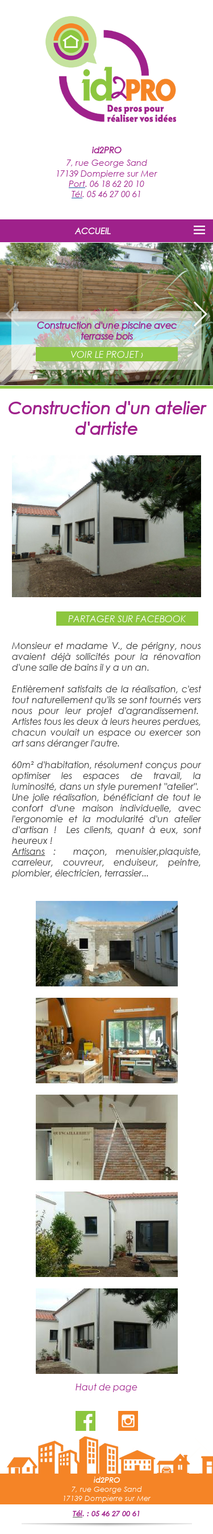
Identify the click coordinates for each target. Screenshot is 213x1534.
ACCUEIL (93, 231)
